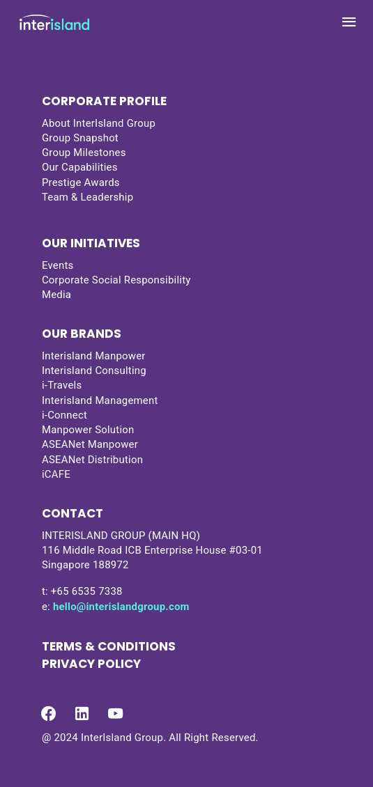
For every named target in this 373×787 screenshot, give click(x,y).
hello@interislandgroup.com (121, 606)
